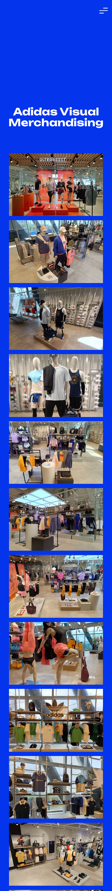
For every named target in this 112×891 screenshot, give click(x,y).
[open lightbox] (56, 184)
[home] (28, 10)
